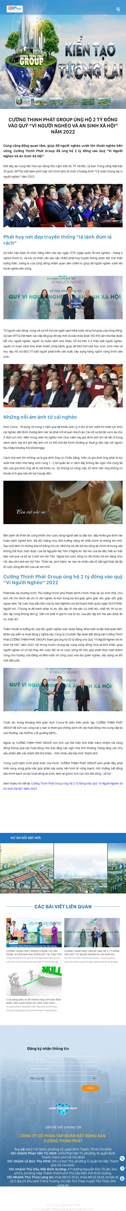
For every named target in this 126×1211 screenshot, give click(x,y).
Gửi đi (90, 1088)
